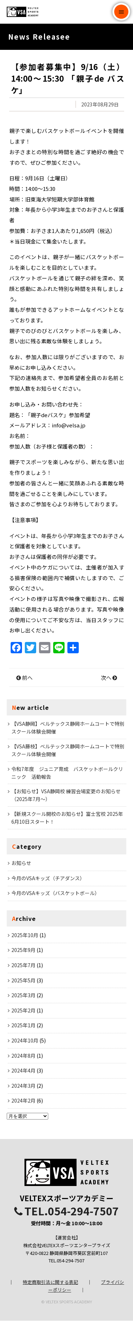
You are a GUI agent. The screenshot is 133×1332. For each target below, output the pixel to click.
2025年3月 (23, 1006)
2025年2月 (23, 1021)
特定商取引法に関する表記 (50, 1293)
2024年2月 (23, 1111)
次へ (109, 689)
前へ (24, 689)
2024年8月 (23, 1066)
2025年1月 (23, 1036)
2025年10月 (24, 946)
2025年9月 (23, 961)
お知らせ (21, 874)
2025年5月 (23, 991)
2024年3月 (23, 1096)
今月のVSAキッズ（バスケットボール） (55, 904)
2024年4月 (23, 1081)
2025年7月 (23, 976)
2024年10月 (24, 1051)
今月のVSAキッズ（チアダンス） (48, 889)
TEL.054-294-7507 (66, 1222)
